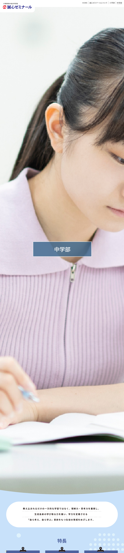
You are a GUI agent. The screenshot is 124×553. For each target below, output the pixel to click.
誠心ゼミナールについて (98, 2)
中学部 (119, 2)
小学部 (112, 2)
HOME (84, 2)
